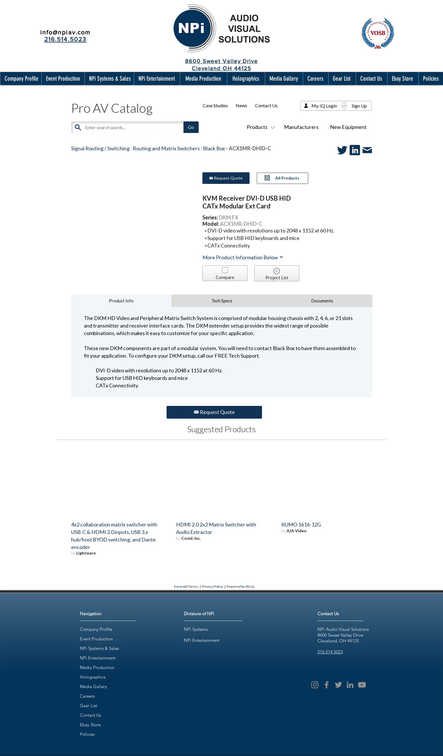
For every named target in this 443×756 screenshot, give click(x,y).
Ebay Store (90, 724)
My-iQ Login (324, 105)
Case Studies (215, 105)
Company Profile (96, 629)
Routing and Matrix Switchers (166, 148)
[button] (20, 78)
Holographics (93, 677)
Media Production (97, 667)
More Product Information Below (243, 257)
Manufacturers (301, 127)
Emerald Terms (186, 586)
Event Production (96, 639)
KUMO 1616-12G (301, 524)
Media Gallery (93, 686)
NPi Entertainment (97, 658)
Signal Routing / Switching (100, 148)
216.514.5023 (330, 652)
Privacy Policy (212, 586)
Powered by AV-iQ (240, 586)
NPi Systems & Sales (99, 648)
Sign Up (359, 105)
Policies (87, 734)
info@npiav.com (65, 32)
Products (260, 127)
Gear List (88, 705)
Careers (87, 696)
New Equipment (348, 127)
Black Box (214, 148)
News (241, 105)
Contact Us (266, 105)
